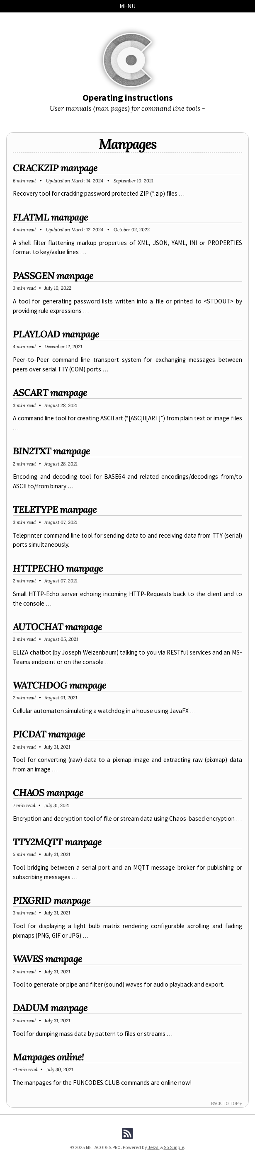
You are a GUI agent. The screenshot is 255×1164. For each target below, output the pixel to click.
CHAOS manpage (48, 792)
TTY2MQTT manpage (57, 842)
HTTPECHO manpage (58, 568)
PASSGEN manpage (53, 275)
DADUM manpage (50, 1008)
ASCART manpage (50, 392)
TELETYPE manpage (55, 509)
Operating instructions (128, 97)
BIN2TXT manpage (51, 451)
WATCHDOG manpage (59, 685)
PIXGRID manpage (51, 900)
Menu (127, 6)
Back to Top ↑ (226, 1103)
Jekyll (154, 1147)
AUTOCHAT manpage (57, 627)
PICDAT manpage (49, 734)
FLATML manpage (50, 217)
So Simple (174, 1147)
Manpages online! (48, 1057)
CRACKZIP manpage (55, 168)
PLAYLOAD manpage (56, 334)
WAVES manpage (47, 959)
